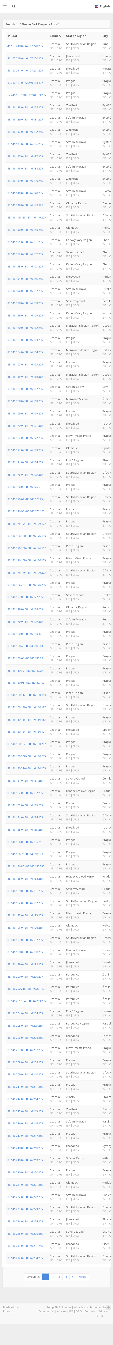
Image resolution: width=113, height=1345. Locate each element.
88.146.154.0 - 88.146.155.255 (25, 279)
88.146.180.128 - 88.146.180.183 (26, 719)
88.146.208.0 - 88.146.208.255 (25, 1062)
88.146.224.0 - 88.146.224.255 (25, 1221)
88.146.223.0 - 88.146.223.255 (25, 1209)
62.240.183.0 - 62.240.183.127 (25, 83)
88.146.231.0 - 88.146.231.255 (25, 1246)
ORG (79, 1311)
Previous (33, 1277)
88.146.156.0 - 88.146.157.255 (25, 291)
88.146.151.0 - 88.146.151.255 (25, 242)
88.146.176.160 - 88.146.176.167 (26, 548)
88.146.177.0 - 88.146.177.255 (25, 597)
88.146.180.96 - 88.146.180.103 (25, 682)
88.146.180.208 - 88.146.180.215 (26, 756)
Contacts (90, 1311)
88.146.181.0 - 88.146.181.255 (25, 780)
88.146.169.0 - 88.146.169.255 (25, 413)
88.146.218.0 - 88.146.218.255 (25, 1148)
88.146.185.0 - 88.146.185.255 (25, 829)
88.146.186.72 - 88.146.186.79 (25, 854)
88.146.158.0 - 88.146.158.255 (25, 303)
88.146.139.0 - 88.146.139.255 (25, 181)
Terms (99, 1315)
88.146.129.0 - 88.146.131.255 (25, 119)
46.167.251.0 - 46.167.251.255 (25, 70)
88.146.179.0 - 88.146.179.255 (25, 621)
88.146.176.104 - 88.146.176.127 (26, 523)
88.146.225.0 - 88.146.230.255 (25, 1234)
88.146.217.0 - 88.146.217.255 (25, 1136)
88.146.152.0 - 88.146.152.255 (25, 254)
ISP (71, 1311)
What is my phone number (91, 1307)
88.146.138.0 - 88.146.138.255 (25, 168)
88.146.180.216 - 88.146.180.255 (26, 768)
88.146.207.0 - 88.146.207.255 (25, 1050)
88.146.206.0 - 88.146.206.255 (25, 1038)
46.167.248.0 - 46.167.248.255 (25, 46)
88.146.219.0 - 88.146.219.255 (25, 1160)
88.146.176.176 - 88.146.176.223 (26, 572)
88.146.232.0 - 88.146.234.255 (25, 1258)
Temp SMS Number (59, 1307)
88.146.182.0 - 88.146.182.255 (25, 793)
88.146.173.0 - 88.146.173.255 (25, 450)
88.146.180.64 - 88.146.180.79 (25, 658)
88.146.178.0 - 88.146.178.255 (25, 609)
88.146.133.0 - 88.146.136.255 (25, 144)
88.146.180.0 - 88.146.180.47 (24, 634)
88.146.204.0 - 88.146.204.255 (25, 1013)
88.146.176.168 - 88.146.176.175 (26, 560)
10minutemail (45, 1311)
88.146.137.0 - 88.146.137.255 (25, 156)
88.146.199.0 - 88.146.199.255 (25, 964)
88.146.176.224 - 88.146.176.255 (26, 585)
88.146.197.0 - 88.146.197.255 (25, 940)
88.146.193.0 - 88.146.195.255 (25, 915)
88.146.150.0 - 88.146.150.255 (25, 230)
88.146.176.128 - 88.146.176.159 (26, 536)
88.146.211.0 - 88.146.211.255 (25, 1087)
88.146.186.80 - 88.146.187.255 (25, 866)
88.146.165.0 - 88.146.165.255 (25, 364)
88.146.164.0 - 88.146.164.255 (25, 352)
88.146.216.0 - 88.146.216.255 (25, 1123)
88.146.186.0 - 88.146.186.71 (24, 842)
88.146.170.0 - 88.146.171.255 (25, 425)
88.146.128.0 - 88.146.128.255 (25, 107)
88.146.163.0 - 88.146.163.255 (25, 340)
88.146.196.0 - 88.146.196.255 (25, 927)
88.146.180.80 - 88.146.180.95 (25, 670)
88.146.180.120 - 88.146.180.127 (26, 707)
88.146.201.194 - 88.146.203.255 (26, 1001)
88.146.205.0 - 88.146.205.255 (25, 1025)
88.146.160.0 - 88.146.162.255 (25, 328)
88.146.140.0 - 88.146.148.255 (25, 193)
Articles (61, 1311)
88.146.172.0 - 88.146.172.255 (25, 438)
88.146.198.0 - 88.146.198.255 (25, 952)
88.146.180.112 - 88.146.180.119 (26, 695)
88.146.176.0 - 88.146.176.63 (24, 487)
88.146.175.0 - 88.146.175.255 (25, 474)
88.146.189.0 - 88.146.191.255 (25, 891)
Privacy (103, 1311)
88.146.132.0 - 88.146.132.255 (25, 132)
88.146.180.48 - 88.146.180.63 (25, 646)
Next (82, 1277)
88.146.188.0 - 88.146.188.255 (25, 878)
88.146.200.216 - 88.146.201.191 (26, 989)
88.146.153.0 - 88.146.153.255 (25, 266)
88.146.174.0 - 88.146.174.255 (25, 462)
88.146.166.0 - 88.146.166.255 (25, 376)
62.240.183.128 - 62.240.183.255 (26, 95)
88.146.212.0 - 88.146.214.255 (25, 1099)
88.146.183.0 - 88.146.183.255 (25, 805)
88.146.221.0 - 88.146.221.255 (25, 1185)
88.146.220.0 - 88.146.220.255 (25, 1172)
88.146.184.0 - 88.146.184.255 (25, 817)
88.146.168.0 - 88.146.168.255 (25, 401)
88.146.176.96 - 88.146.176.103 (25, 511)
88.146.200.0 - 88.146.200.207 (25, 976)
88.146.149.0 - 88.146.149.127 (25, 205)
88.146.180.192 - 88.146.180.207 (26, 744)
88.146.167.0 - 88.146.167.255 (25, 389)
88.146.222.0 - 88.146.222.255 (25, 1197)
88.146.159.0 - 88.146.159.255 (25, 315)
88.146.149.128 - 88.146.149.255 (26, 217)
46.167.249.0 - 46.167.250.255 (25, 58)
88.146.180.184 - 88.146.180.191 (26, 731)
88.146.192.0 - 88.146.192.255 (25, 903)
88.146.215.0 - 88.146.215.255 (25, 1111)
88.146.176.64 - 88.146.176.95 (25, 499)
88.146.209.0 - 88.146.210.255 (25, 1074)
